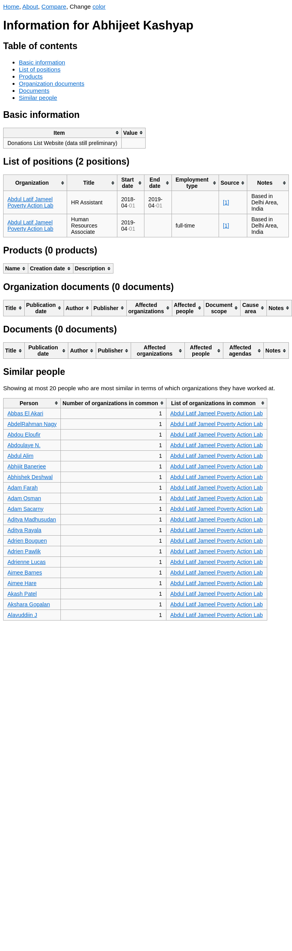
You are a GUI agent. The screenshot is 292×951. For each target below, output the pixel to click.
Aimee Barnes (24, 572)
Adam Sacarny (25, 509)
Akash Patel (22, 594)
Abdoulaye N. (23, 445)
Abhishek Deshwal (30, 477)
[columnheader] (63, 133)
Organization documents (51, 83)
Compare (54, 6)
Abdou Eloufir (23, 434)
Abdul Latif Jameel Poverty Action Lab (30, 202)
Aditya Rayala (24, 530)
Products (31, 76)
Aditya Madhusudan (31, 519)
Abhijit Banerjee (26, 466)
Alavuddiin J (22, 615)
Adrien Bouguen (27, 541)
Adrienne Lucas (26, 562)
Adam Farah (22, 488)
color (99, 6)
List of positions (39, 69)
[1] (226, 202)
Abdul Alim (20, 456)
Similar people (38, 97)
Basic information (42, 62)
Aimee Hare (21, 583)
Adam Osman (24, 498)
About (30, 6)
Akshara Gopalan (28, 604)
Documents (34, 90)
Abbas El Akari (25, 413)
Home (11, 6)
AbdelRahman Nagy (32, 424)
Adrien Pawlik (24, 551)
